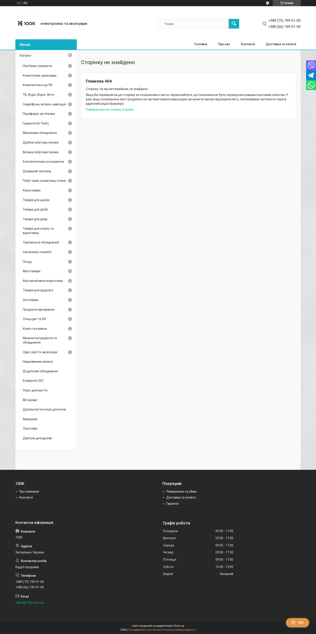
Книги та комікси (35, 328)
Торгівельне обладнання (41, 242)
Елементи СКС (33, 380)
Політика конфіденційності (179, 629)
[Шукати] (234, 24)
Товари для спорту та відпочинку (38, 231)
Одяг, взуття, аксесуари (40, 352)
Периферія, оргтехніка (39, 113)
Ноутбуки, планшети (37, 66)
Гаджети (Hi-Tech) (36, 123)
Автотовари (31, 271)
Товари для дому (35, 219)
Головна (200, 44)
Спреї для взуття (35, 390)
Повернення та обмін (181, 491)
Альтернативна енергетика (43, 281)
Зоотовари (30, 300)
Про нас (224, 44)
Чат (297, 623)
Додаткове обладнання (40, 371)
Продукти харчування (38, 309)
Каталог (26, 55)
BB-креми (30, 400)
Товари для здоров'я (38, 290)
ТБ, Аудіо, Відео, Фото (38, 94)
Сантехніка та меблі (37, 252)
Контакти (248, 44)
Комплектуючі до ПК (37, 85)
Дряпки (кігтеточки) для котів (44, 409)
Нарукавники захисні (38, 361)
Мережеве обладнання (40, 133)
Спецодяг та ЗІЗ (34, 319)
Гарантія (172, 503)
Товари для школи (36, 200)
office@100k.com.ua (29, 602)
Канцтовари (32, 190)
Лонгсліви (30, 428)
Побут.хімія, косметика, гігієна (44, 180)
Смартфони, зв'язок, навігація (44, 104)
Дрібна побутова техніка (40, 142)
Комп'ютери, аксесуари (39, 75)
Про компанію (29, 491)
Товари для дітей (35, 209)
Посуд (27, 261)
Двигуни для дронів (37, 438)
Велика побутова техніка (41, 152)
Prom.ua (179, 625)
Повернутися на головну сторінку (110, 109)
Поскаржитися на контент (144, 629)
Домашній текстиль (37, 171)
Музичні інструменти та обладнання (40, 340)
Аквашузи (30, 419)
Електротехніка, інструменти (43, 161)
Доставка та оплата (281, 44)
